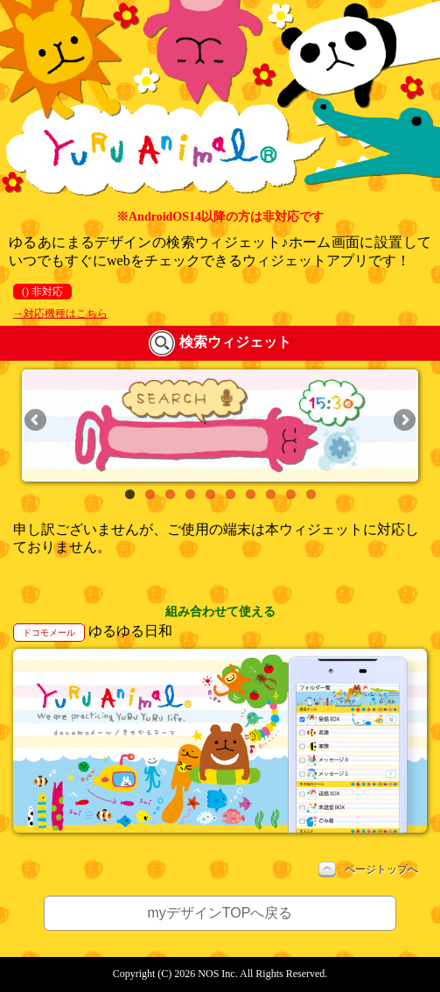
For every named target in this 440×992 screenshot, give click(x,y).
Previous (37, 421)
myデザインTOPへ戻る (220, 912)
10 (311, 494)
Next (403, 421)
